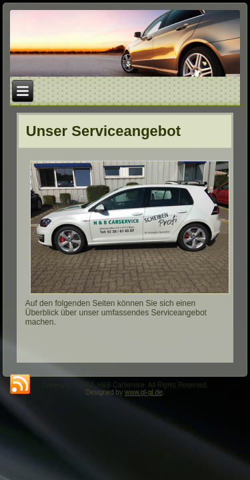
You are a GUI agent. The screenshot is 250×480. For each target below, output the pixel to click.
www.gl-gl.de (144, 392)
